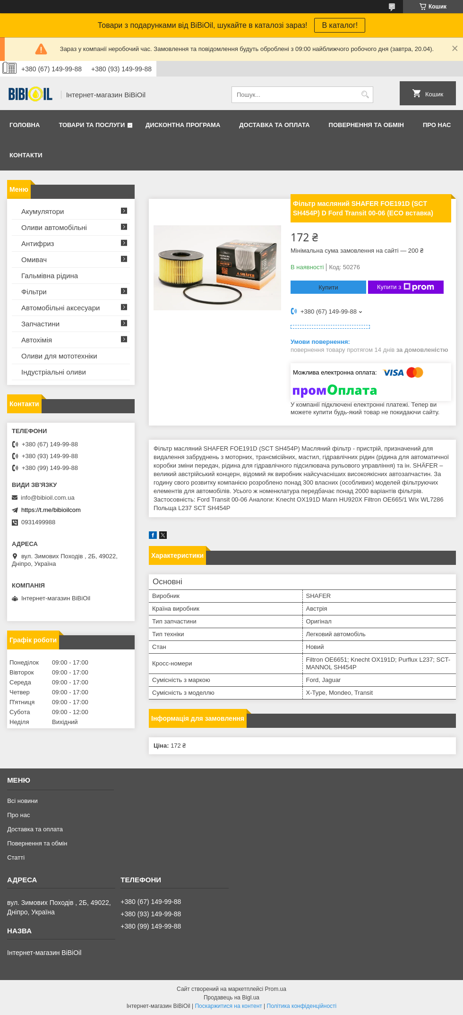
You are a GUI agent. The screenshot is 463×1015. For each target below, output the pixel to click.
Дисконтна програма (183, 124)
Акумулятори (42, 211)
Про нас (437, 124)
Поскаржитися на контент (228, 1006)
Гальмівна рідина (49, 276)
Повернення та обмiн (366, 124)
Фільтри (34, 292)
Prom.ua (275, 989)
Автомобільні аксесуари (60, 308)
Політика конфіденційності (302, 1006)
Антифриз (37, 243)
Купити (328, 287)
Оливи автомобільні (54, 227)
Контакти (26, 155)
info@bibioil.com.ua (48, 497)
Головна (24, 124)
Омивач (34, 260)
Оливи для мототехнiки (59, 356)
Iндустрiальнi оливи (53, 372)
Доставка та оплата (274, 124)
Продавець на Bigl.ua (231, 997)
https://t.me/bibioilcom (51, 509)
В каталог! (340, 25)
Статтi (16, 857)
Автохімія (36, 340)
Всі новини (22, 800)
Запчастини (40, 324)
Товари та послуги (92, 124)
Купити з (405, 287)
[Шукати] (365, 94)
